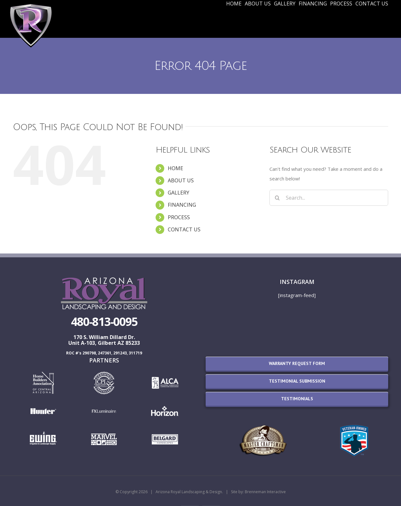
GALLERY (178, 192)
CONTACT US (184, 229)
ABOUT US (181, 180)
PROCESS (179, 217)
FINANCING (182, 204)
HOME (175, 168)
